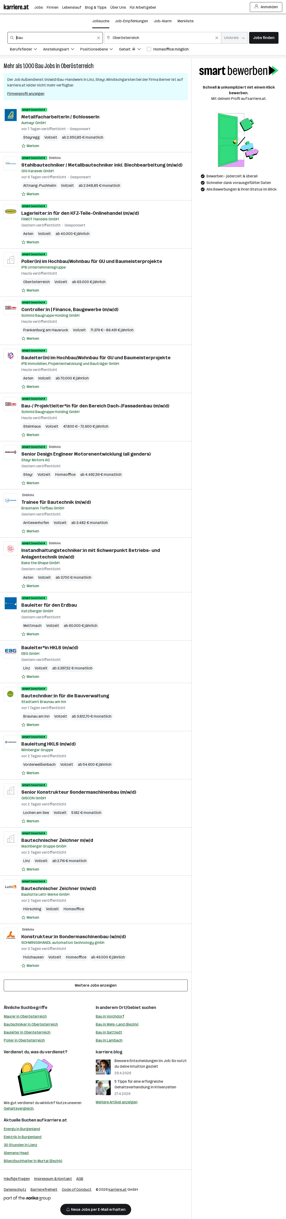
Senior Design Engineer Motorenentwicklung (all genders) (86, 454)
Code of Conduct (77, 1189)
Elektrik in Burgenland (23, 1137)
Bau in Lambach (109, 1040)
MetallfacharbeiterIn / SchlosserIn (60, 117)
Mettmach (32, 625)
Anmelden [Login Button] (266, 7)
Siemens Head (16, 1153)
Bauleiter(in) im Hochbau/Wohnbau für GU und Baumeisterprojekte (96, 357)
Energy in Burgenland (22, 1129)
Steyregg (31, 137)
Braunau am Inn (36, 716)
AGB (79, 1178)
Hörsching (32, 909)
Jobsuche (100, 21)
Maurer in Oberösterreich (25, 1016)
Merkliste (185, 21)
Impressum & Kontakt (53, 1178)
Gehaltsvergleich (19, 1108)
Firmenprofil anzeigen (25, 93)
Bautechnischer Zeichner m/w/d (57, 840)
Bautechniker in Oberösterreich (31, 1024)
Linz (26, 668)
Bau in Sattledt (109, 1032)
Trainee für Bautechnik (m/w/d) (56, 502)
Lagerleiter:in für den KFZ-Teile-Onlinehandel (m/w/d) (80, 213)
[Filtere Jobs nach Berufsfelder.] (26, 50)
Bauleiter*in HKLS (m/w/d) (49, 647)
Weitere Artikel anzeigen (116, 1102)
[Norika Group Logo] (27, 1199)
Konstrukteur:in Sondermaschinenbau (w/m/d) (73, 936)
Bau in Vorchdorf (110, 1016)
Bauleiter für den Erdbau (49, 605)
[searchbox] (55, 38)
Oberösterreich (77, 66)
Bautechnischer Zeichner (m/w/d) (58, 888)
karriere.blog (109, 1052)
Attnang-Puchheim (39, 185)
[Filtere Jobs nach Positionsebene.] (99, 50)
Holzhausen (33, 957)
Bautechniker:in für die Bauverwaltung (65, 696)
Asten (28, 233)
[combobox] (55, 38)
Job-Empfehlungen (131, 21)
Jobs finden (264, 37)
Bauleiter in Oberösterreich (27, 1032)
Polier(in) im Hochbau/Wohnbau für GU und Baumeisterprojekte (91, 261)
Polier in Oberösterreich (24, 1040)
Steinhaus (32, 426)
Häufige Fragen (17, 1178)
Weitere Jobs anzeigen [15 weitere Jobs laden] (96, 985)
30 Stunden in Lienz (20, 1145)
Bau (39, 66)
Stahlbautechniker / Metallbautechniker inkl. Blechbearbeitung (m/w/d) (101, 165)
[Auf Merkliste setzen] (30, 146)
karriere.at (55, 1120)
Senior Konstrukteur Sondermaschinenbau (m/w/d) (78, 792)
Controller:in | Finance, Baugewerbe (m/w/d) (69, 309)
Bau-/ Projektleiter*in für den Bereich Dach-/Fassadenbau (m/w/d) (95, 406)
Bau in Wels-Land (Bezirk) (117, 1024)
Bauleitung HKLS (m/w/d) (48, 744)
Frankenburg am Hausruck (45, 330)
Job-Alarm (163, 21)
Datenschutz (15, 1189)
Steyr (28, 474)
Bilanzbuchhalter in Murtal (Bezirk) (33, 1161)
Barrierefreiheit (44, 1189)
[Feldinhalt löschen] (98, 38)
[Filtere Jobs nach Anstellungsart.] (61, 50)
